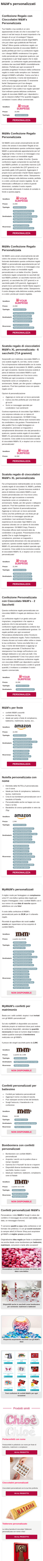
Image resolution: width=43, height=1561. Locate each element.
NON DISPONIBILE (21, 993)
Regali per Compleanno (21, 225)
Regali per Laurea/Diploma (22, 756)
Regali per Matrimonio (20, 759)
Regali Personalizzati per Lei (22, 219)
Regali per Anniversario (21, 846)
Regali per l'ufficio (19, 948)
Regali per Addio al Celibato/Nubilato (25, 969)
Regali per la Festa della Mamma (24, 856)
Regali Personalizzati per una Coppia (25, 216)
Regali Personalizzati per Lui (22, 222)
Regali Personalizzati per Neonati (24, 842)
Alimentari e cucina (21, 115)
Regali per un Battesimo (21, 751)
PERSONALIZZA (22, 120)
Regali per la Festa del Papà (22, 854)
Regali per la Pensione (21, 985)
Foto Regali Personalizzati (22, 945)
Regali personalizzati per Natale (23, 228)
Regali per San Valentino (21, 867)
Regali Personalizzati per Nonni (23, 965)
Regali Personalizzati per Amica (23, 211)
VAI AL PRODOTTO (21, 1452)
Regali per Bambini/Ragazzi (22, 214)
